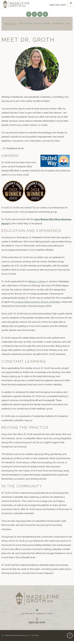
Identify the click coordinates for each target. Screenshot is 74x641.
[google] (39, 14)
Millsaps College (36, 281)
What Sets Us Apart (42, 23)
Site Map (35, 635)
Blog (68, 23)
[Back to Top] (70, 635)
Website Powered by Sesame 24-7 (15, 635)
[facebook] (28, 14)
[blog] (45, 14)
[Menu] (71, 3)
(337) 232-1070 (57, 5)
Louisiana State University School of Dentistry (37, 302)
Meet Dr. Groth (10, 23)
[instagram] (34, 14)
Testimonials (58, 23)
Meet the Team (25, 23)
